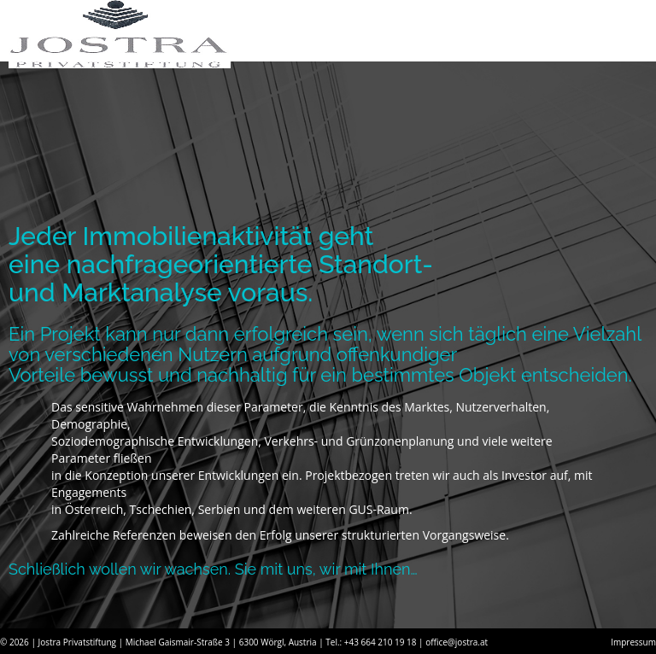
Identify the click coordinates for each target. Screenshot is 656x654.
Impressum (633, 642)
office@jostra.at (456, 642)
